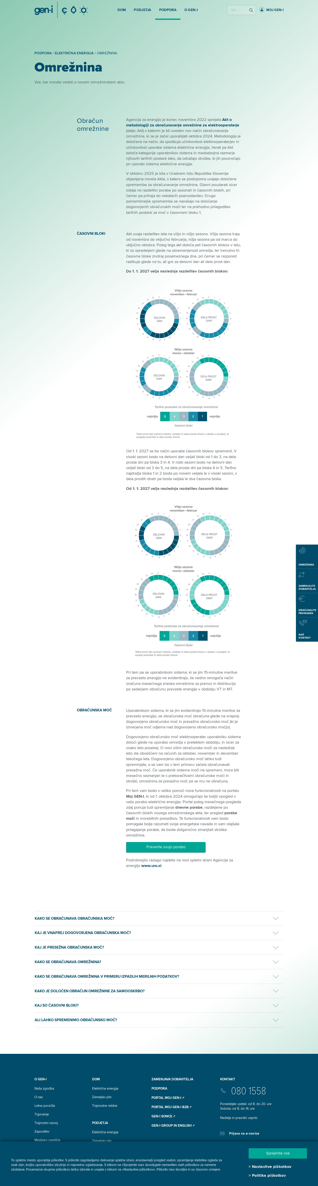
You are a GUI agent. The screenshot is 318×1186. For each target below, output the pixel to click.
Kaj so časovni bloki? (57, 1005)
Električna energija (105, 1088)
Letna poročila (44, 1106)
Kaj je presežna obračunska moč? (69, 947)
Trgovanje (41, 1114)
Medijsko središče (47, 1140)
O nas (38, 1097)
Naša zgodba (44, 1088)
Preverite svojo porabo (166, 846)
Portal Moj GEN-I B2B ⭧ (171, 1107)
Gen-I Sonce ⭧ (163, 1116)
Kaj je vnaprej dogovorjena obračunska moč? (83, 932)
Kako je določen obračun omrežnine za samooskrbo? (90, 991)
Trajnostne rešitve (104, 1106)
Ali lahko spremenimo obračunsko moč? (76, 1020)
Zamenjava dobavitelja (172, 1079)
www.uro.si (151, 865)
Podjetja (100, 1123)
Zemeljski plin (102, 1097)
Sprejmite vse (278, 1153)
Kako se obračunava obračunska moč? (74, 918)
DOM (96, 1079)
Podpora (159, 1088)
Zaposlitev (41, 1131)
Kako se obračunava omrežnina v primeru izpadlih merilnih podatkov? (107, 976)
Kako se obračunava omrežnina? (68, 962)
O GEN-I (40, 1079)
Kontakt (227, 1079)
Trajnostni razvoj (46, 1123)
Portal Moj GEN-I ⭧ (167, 1098)
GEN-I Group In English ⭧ (173, 1126)
